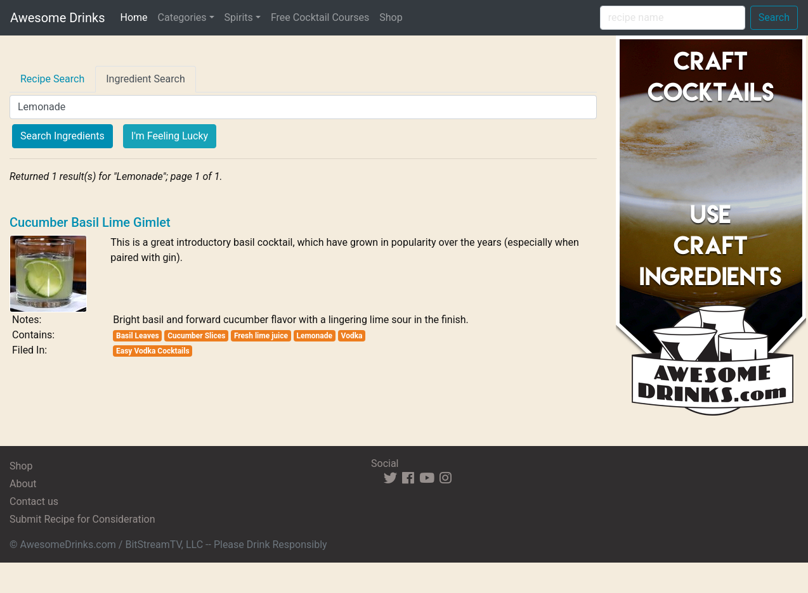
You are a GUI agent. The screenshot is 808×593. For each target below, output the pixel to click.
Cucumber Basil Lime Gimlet (90, 222)
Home (136, 16)
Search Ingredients (62, 136)
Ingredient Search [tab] (145, 79)
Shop (390, 17)
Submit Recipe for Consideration (82, 519)
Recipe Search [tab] (52, 79)
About (23, 484)
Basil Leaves (137, 335)
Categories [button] (182, 17)
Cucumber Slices (196, 335)
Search (774, 17)
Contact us (34, 501)
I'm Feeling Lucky (169, 136)
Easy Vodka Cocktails (153, 351)
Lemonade (314, 335)
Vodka (352, 335)
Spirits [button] (239, 17)
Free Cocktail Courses (320, 17)
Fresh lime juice (261, 335)
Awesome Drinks (57, 17)
